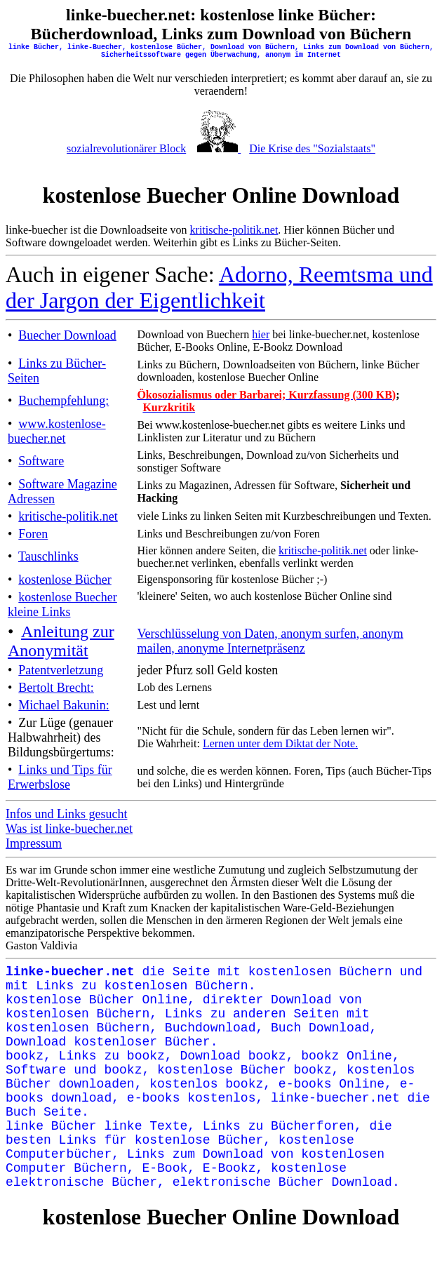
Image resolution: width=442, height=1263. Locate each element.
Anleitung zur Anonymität (61, 641)
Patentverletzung (60, 670)
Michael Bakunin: (63, 705)
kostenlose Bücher (64, 580)
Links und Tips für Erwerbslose (60, 777)
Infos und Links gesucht (66, 814)
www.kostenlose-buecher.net (57, 431)
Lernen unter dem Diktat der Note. (280, 743)
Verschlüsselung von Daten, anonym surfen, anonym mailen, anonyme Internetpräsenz (270, 641)
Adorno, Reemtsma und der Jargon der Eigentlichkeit (219, 287)
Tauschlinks (48, 556)
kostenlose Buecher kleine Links (62, 604)
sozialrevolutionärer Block (126, 148)
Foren (33, 534)
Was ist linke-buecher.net (69, 829)
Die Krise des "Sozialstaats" (312, 148)
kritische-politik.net (234, 230)
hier (260, 334)
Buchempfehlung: (63, 401)
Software (41, 461)
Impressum (34, 843)
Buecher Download (67, 335)
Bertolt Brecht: (55, 688)
